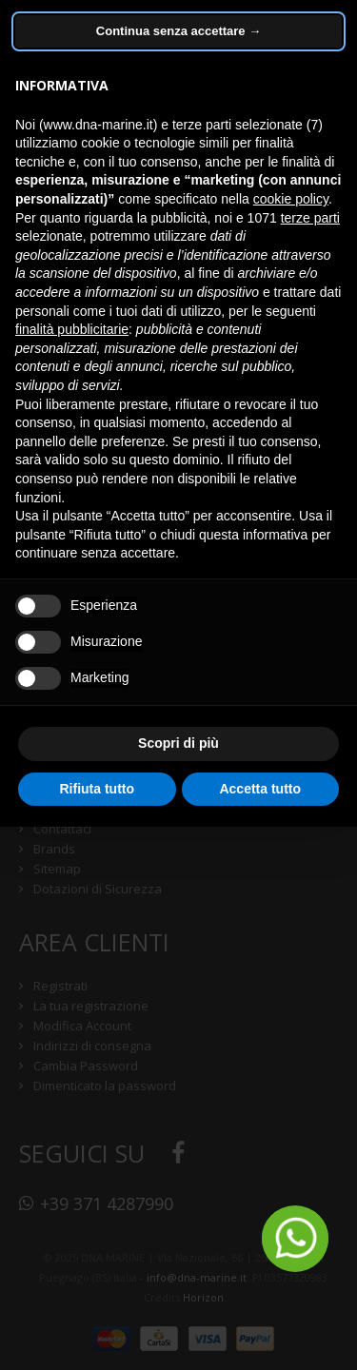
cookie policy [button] (290, 198)
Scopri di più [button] (178, 743)
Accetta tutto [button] (260, 788)
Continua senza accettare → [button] (178, 31)
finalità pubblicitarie (72, 329)
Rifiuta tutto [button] (96, 788)
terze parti (310, 217)
